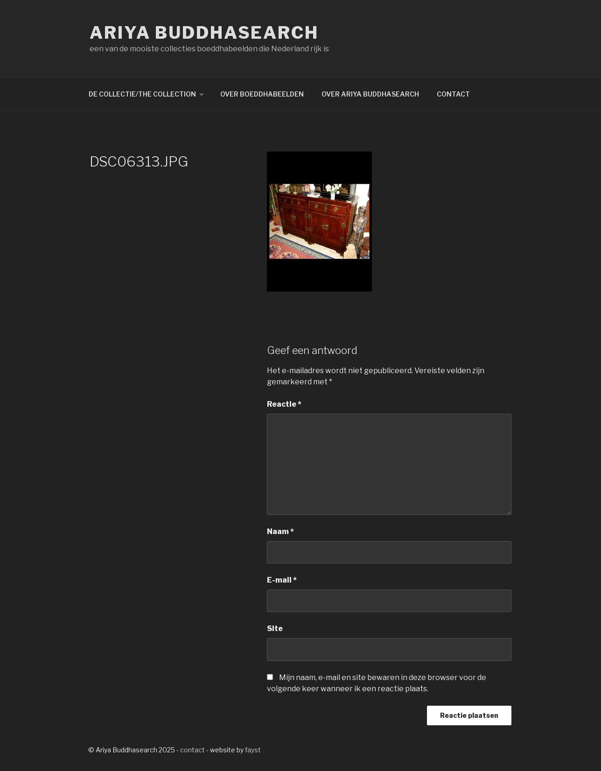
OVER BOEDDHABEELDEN (262, 94)
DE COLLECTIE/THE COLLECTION (147, 94)
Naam (280, 531)
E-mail (282, 580)
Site (275, 628)
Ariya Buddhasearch (204, 32)
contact (192, 750)
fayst (253, 750)
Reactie (284, 404)
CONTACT (453, 94)
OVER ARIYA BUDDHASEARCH (370, 94)
